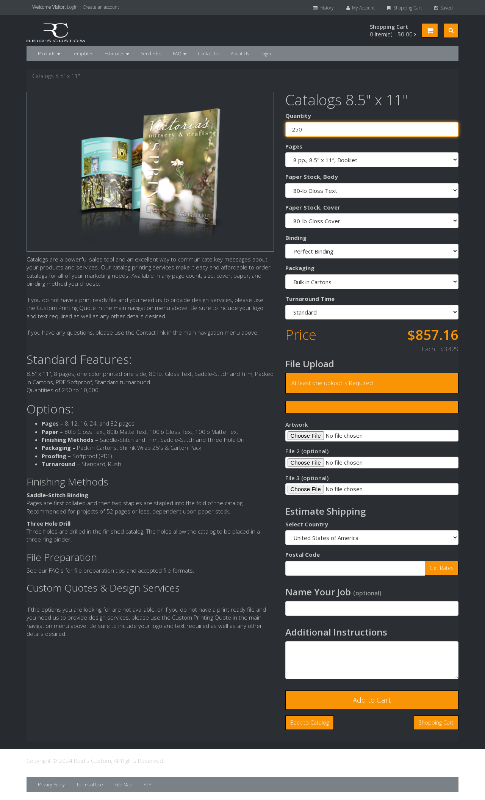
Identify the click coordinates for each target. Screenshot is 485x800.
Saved (443, 8)
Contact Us (208, 53)
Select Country (306, 524)
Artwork (296, 424)
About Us (240, 53)
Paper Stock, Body (311, 176)
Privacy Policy (51, 784)
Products (49, 53)
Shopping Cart (404, 8)
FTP (147, 784)
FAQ (179, 53)
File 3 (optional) (307, 478)
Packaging (299, 268)
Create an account (101, 7)
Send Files (151, 53)
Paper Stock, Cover (312, 207)
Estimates (117, 53)
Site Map (123, 784)
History (322, 8)
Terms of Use (89, 784)
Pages (293, 146)
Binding (296, 237)
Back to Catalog (309, 722)
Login (72, 7)
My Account (360, 8)
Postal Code (302, 554)
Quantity (298, 115)
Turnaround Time (310, 298)
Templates (82, 53)
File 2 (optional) (307, 451)
